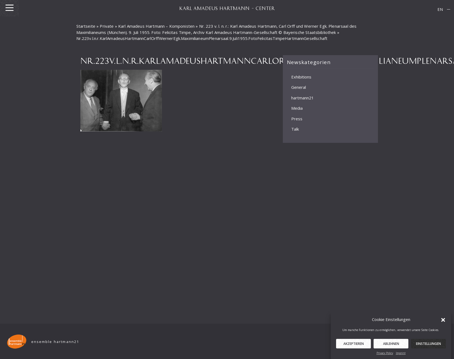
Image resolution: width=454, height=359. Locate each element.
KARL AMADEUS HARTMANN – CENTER (227, 8)
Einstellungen (428, 346)
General (298, 87)
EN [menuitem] (440, 9)
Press (296, 118)
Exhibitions (301, 76)
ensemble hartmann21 (55, 341)
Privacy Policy (385, 355)
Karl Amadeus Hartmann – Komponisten (156, 26)
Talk (295, 129)
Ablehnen (391, 346)
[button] (443, 322)
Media (297, 108)
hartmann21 (302, 97)
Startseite (86, 26)
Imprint (401, 355)
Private (107, 26)
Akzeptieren (353, 346)
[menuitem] (440, 9)
